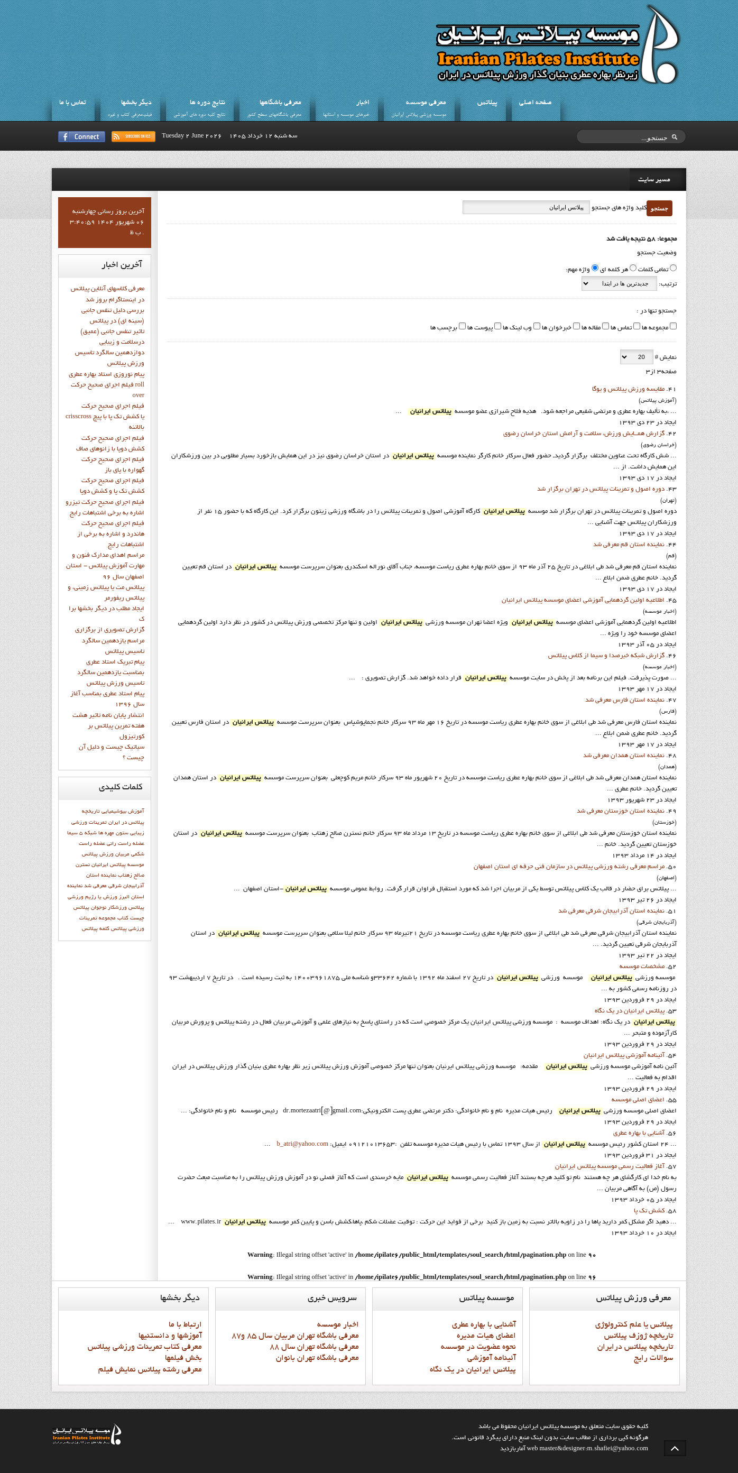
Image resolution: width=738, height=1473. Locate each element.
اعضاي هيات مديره (486, 1336)
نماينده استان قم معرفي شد (629, 545)
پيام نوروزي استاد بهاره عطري (106, 375)
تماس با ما (72, 103)
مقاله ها (590, 328)
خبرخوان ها (555, 328)
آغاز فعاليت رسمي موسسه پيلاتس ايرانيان (610, 1167)
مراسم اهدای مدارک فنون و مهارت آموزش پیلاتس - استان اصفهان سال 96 (105, 566)
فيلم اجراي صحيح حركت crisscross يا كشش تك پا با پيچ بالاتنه (105, 417)
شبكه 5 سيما (82, 833)
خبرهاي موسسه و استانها (346, 115)
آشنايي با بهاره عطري (639, 1133)
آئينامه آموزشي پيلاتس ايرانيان (624, 1056)
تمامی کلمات (653, 270)
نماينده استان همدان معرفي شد (624, 756)
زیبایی (137, 833)
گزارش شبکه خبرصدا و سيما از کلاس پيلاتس (606, 656)
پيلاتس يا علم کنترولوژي (634, 1325)
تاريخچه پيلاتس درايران (635, 1347)
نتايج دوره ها (207, 103)
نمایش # (665, 358)
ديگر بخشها (136, 103)
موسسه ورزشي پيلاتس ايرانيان (418, 115)
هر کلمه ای (614, 270)
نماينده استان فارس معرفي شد (625, 700)
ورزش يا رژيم (101, 897)
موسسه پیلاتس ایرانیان (117, 865)
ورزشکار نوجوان (109, 908)
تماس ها (620, 328)
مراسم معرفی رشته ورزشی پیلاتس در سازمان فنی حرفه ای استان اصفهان (569, 867)
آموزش (136, 811)
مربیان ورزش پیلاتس (106, 854)
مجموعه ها (654, 328)
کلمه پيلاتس (95, 929)
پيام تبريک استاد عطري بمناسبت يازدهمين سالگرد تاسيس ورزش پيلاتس (110, 673)
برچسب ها (443, 328)
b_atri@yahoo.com (302, 1144)
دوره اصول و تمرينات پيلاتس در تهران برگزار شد (601, 489)
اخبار (363, 103)
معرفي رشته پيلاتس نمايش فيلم (150, 1370)
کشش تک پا (649, 1211)
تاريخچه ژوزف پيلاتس (638, 1336)
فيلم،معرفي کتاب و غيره (130, 115)
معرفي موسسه (426, 103)
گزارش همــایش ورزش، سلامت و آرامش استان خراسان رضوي (584, 434)
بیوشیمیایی (114, 811)
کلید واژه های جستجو (618, 208)
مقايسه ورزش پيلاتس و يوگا (628, 389)
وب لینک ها (516, 328)
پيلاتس (487, 103)
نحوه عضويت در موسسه (478, 1347)
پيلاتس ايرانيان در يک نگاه (630, 1011)
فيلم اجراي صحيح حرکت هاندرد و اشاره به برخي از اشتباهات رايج (110, 534)
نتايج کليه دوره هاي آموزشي (199, 115)
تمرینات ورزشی (89, 823)
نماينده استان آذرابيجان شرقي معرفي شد (611, 911)
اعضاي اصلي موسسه (638, 1100)
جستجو (659, 208)
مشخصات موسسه (642, 967)
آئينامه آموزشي (491, 1358)
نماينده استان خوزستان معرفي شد (621, 811)
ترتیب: (667, 284)
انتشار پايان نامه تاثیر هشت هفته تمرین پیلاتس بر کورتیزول (108, 726)
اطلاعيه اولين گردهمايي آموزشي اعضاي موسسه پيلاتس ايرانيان (583, 600)
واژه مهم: (578, 270)
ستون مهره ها (113, 833)
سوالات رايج (653, 1358)
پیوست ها (479, 328)
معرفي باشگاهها (280, 103)
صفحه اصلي (535, 103)
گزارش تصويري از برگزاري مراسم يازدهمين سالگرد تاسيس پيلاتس (109, 641)
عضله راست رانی (125, 844)
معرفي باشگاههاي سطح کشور (274, 115)
